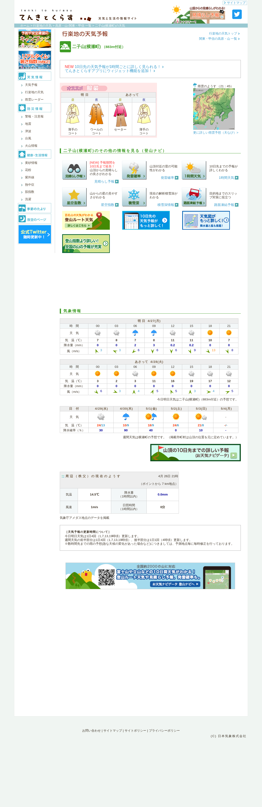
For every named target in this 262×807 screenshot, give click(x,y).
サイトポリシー (135, 730)
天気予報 (31, 85)
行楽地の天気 (42, 25)
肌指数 (29, 192)
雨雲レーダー (34, 99)
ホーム (25, 25)
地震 (28, 124)
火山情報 (31, 145)
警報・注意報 (34, 116)
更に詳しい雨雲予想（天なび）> (215, 132)
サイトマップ (235, 3)
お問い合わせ (91, 730)
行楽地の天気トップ (224, 33)
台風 (28, 138)
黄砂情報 (31, 163)
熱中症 (29, 184)
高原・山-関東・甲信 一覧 (73, 25)
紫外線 (29, 177)
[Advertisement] (150, 280)
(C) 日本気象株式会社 (229, 736)
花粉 (28, 170)
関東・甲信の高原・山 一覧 (219, 38)
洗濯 (28, 199)
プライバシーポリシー (164, 730)
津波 (28, 131)
